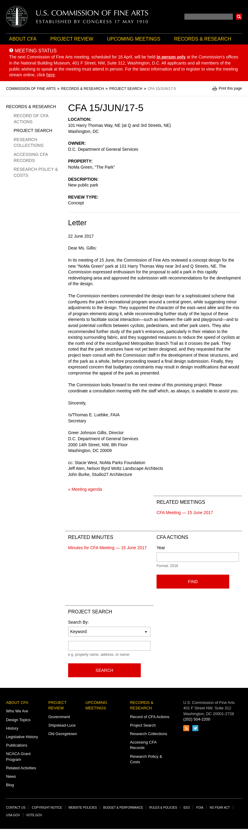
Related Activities (21, 768)
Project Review (71, 38)
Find (193, 581)
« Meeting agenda (85, 489)
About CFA (22, 38)
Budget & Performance (123, 807)
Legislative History (22, 736)
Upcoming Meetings (133, 38)
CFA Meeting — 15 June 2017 (185, 512)
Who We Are (17, 711)
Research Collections (29, 142)
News (11, 776)
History (12, 728)
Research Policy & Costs (36, 172)
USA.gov (13, 815)
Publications (16, 745)
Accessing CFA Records (31, 157)
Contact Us (15, 807)
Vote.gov (34, 815)
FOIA (199, 807)
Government (59, 717)
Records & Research (202, 38)
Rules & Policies (163, 807)
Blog (10, 785)
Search (239, 17)
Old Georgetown (62, 733)
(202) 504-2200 (196, 719)
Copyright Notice (47, 807)
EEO (187, 807)
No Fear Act (220, 807)
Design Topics (18, 720)
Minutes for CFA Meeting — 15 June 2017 (107, 547)
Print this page (230, 89)
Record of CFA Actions (31, 118)
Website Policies (82, 807)
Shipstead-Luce (61, 725)
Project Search (33, 130)
